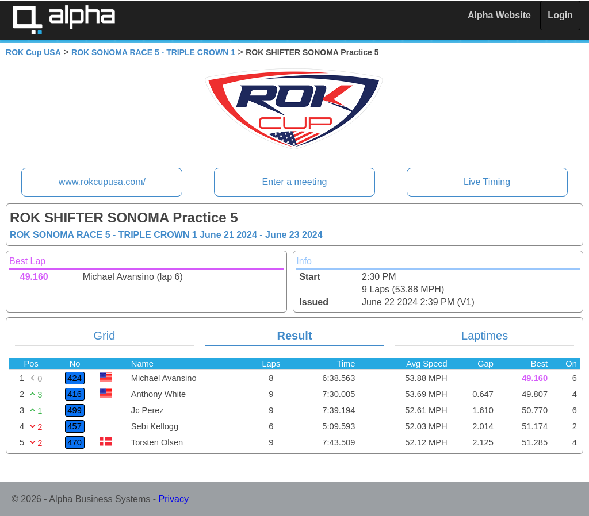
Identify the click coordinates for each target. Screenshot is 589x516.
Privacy (174, 499)
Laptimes (484, 335)
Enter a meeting (294, 182)
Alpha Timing (64, 20)
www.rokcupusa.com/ (102, 182)
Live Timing (487, 182)
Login (560, 15)
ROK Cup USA (33, 52)
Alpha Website (499, 15)
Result (294, 335)
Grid (105, 335)
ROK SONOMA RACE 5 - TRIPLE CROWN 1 (153, 52)
